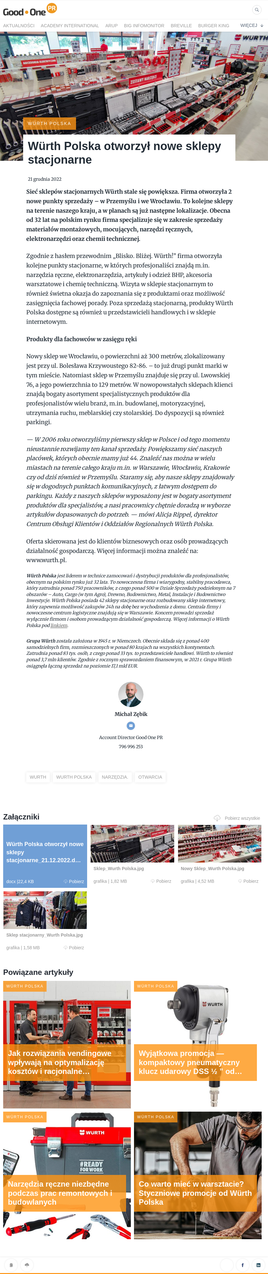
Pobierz (74, 881)
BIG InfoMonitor (144, 25)
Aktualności (19, 25)
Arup (111, 25)
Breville (181, 25)
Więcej (251, 25)
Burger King (213, 25)
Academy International (70, 25)
